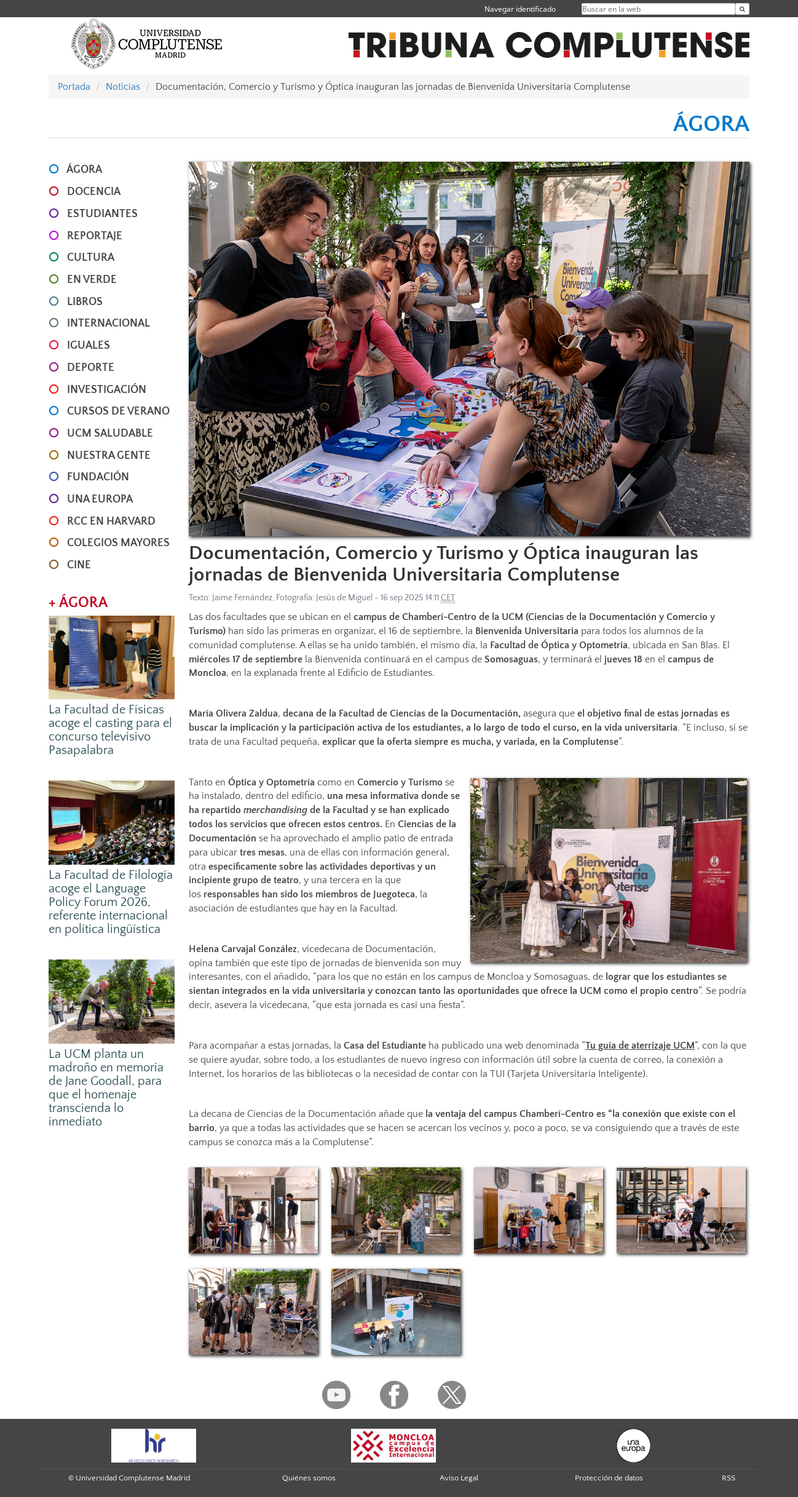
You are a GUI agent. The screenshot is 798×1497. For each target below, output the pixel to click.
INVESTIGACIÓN (106, 390)
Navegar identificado (520, 9)
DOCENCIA (93, 192)
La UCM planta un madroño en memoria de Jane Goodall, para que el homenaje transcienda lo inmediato (106, 1088)
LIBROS (85, 302)
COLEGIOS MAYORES (118, 543)
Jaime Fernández (242, 598)
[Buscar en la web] (742, 9)
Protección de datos (609, 1478)
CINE (79, 565)
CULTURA (90, 258)
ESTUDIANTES (102, 214)
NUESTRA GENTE (109, 456)
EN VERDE (92, 280)
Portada (74, 86)
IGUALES (88, 346)
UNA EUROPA (100, 499)
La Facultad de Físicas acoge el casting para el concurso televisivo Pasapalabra (110, 730)
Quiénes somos (309, 1478)
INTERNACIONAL (108, 323)
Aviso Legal (459, 1478)
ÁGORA (84, 170)
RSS (728, 1478)
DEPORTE (90, 368)
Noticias (123, 86)
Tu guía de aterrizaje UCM (640, 1045)
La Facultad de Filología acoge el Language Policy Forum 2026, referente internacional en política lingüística (111, 902)
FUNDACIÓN (98, 477)
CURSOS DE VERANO (118, 411)
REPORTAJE (94, 236)
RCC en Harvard (111, 521)
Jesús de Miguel (344, 598)
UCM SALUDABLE (110, 433)
